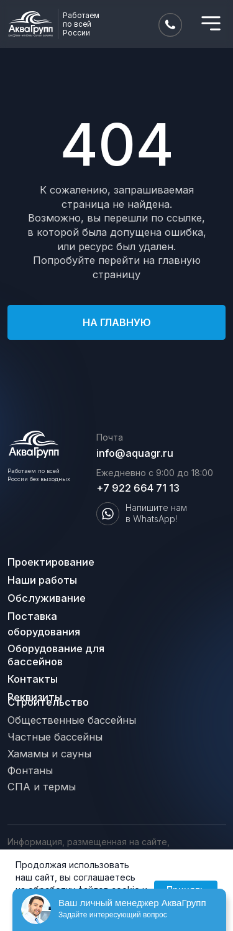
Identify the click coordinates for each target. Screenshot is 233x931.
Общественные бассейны (71, 720)
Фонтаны (30, 770)
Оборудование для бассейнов (55, 655)
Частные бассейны (55, 737)
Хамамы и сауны (49, 753)
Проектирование (50, 562)
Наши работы (42, 580)
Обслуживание (46, 598)
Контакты (32, 679)
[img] (211, 23)
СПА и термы (41, 786)
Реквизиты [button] (34, 697)
